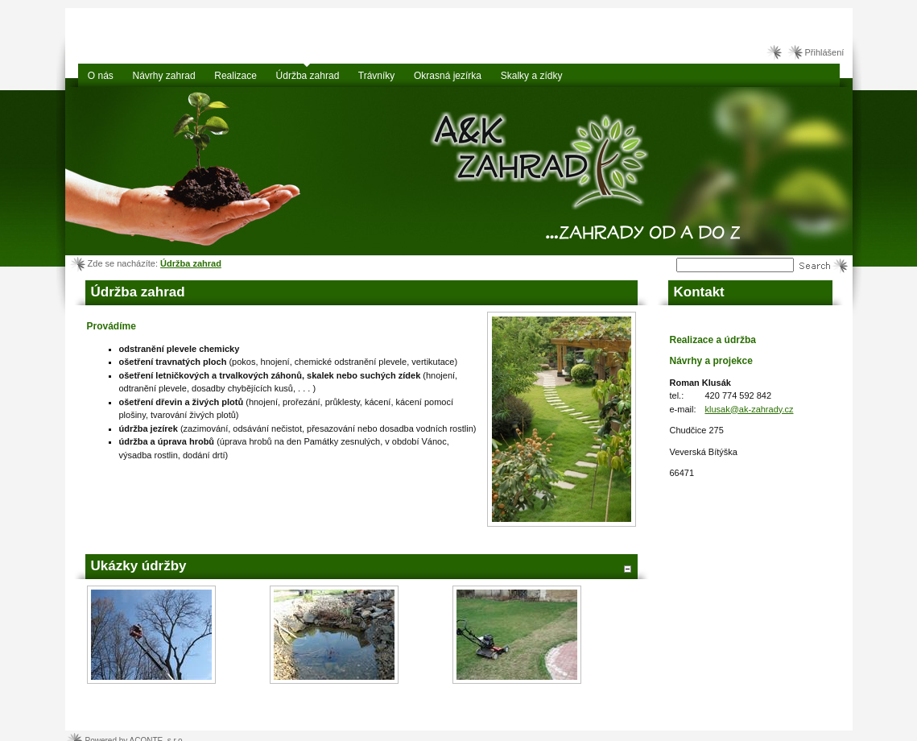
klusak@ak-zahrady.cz (749, 409)
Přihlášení (824, 52)
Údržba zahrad (190, 263)
